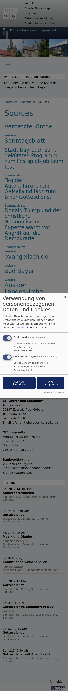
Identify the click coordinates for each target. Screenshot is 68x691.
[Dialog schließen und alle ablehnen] (65, 295)
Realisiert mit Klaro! (54, 392)
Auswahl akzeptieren (19, 383)
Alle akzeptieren (50, 383)
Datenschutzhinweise (25, 327)
